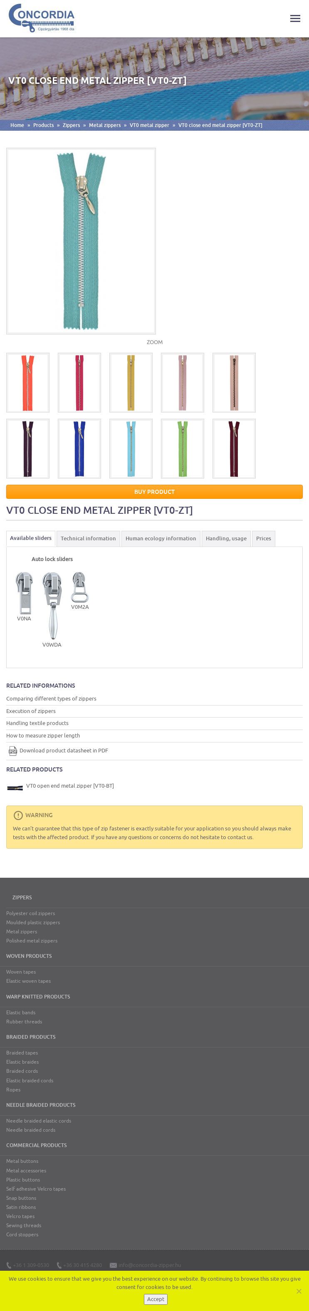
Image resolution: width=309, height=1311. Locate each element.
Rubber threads (24, 1021)
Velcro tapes (20, 1216)
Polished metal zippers (31, 940)
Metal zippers (105, 125)
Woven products (29, 956)
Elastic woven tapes (28, 981)
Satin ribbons (21, 1207)
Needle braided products (40, 1105)
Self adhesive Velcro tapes (36, 1189)
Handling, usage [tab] (226, 538)
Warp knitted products (38, 997)
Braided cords (22, 1071)
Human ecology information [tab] (161, 538)
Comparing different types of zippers (51, 698)
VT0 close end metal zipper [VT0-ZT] (220, 125)
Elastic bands (20, 1012)
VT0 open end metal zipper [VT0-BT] (60, 788)
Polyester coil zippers (30, 913)
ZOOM (155, 342)
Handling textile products (37, 723)
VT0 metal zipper (149, 125)
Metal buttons (22, 1161)
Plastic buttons (23, 1180)
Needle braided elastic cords (38, 1121)
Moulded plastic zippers (33, 922)
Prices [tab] (263, 538)
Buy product (154, 492)
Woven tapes (21, 972)
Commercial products (36, 1145)
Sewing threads (23, 1225)
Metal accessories (26, 1170)
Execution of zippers (31, 711)
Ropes (13, 1089)
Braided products (30, 1037)
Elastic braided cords (29, 1080)
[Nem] (298, 1291)
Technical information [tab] (88, 538)
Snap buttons (21, 1198)
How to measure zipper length (43, 735)
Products (43, 125)
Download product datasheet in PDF (57, 750)
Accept (155, 1299)
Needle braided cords (30, 1130)
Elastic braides (22, 1062)
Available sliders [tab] (31, 538)
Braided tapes (22, 1053)
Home (17, 125)
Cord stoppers (22, 1234)
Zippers (71, 125)
